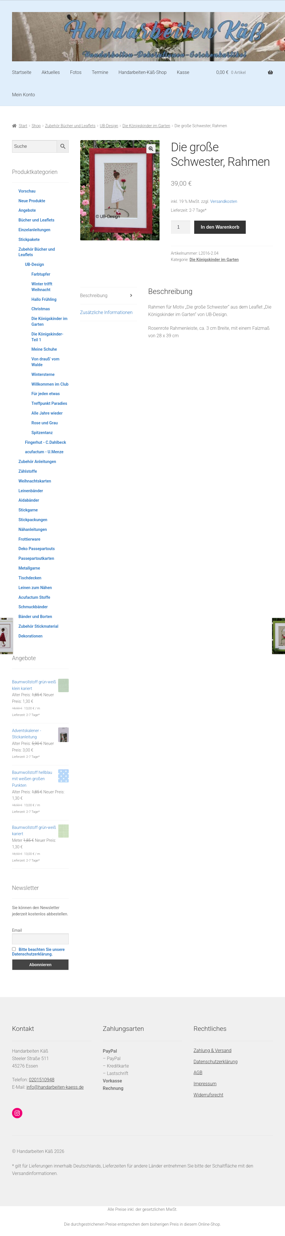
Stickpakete (29, 239)
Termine (100, 72)
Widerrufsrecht (208, 1095)
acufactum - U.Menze (44, 452)
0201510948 (41, 1079)
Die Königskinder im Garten (146, 125)
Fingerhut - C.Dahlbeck (45, 442)
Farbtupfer (41, 274)
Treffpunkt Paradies (49, 403)
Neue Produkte (32, 201)
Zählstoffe (28, 471)
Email (17, 930)
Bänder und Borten (35, 616)
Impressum (205, 1083)
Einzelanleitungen (34, 229)
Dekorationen (31, 636)
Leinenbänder (31, 490)
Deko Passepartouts (37, 548)
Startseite (22, 72)
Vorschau (27, 191)
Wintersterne (43, 374)
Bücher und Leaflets (36, 220)
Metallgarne (29, 568)
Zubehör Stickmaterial (38, 626)
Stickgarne (28, 510)
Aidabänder (29, 500)
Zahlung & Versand (212, 1050)
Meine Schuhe (44, 349)
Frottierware (29, 539)
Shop (36, 125)
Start (23, 125)
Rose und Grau (45, 423)
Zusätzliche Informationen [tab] (106, 312)
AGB (198, 1072)
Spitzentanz (42, 432)
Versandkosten (223, 201)
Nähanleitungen (33, 529)
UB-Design (109, 125)
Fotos (76, 72)
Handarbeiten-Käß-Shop (143, 72)
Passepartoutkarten (36, 558)
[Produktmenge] (180, 227)
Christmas (41, 309)
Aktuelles (51, 72)
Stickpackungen (33, 519)
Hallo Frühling (44, 299)
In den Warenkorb (220, 227)
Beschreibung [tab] (94, 295)
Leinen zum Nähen (35, 587)
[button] (151, 148)
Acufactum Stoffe (34, 597)
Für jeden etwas (46, 393)
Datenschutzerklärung (216, 1061)
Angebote (27, 210)
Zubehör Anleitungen (37, 461)
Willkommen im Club (50, 384)
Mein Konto (23, 94)
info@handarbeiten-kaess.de (55, 1087)
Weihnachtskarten (35, 481)
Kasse (183, 72)
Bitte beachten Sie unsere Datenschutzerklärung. (38, 951)
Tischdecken (30, 578)
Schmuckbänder (33, 607)
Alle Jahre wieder (47, 413)
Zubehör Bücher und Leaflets (70, 125)
